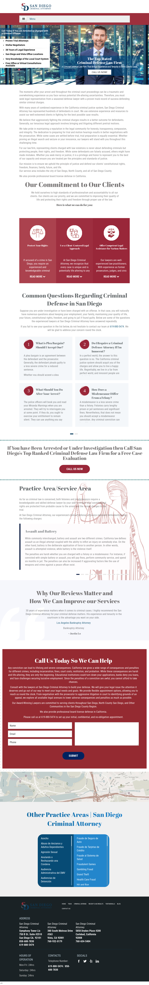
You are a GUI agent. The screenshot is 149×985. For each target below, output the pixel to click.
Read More (37, 276)
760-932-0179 (54, 941)
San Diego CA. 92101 (30, 937)
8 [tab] (109, 574)
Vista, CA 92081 (55, 937)
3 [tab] (86, 574)
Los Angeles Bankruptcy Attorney (74, 622)
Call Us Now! (99, 72)
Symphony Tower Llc (29, 930)
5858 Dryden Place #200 (88, 930)
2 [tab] (76, 433)
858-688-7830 (26, 941)
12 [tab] (127, 574)
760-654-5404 (83, 941)
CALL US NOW (74, 469)
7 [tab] (104, 574)
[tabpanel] (74, 383)
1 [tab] (71, 433)
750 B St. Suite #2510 (30, 934)
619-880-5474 (117, 326)
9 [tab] (113, 574)
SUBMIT (73, 755)
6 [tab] (100, 574)
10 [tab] (118, 574)
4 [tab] (91, 574)
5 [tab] (95, 574)
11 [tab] (122, 574)
